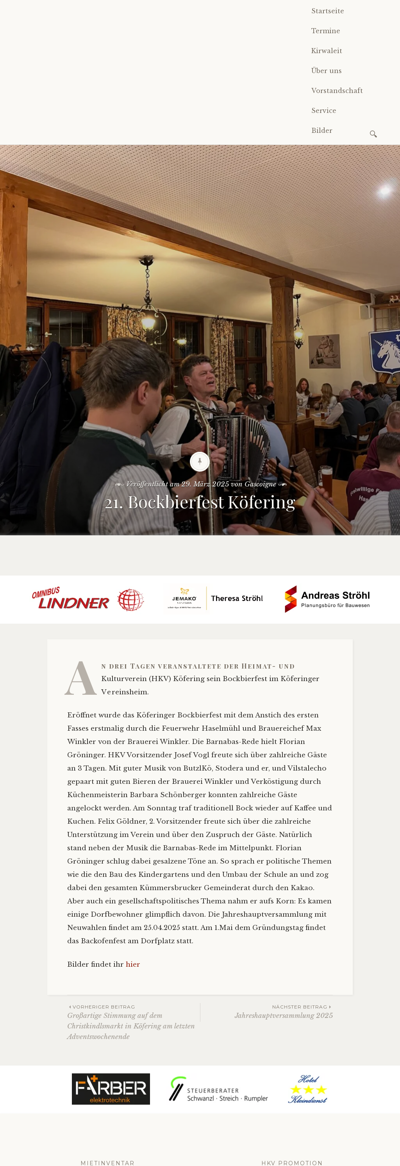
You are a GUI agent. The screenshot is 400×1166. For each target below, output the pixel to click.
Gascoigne (260, 484)
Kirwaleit (326, 51)
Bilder (321, 130)
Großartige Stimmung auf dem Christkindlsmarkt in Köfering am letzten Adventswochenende (133, 1022)
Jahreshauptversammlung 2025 (266, 1011)
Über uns (326, 71)
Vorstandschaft (337, 91)
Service (323, 110)
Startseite (327, 11)
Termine (325, 31)
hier (133, 964)
